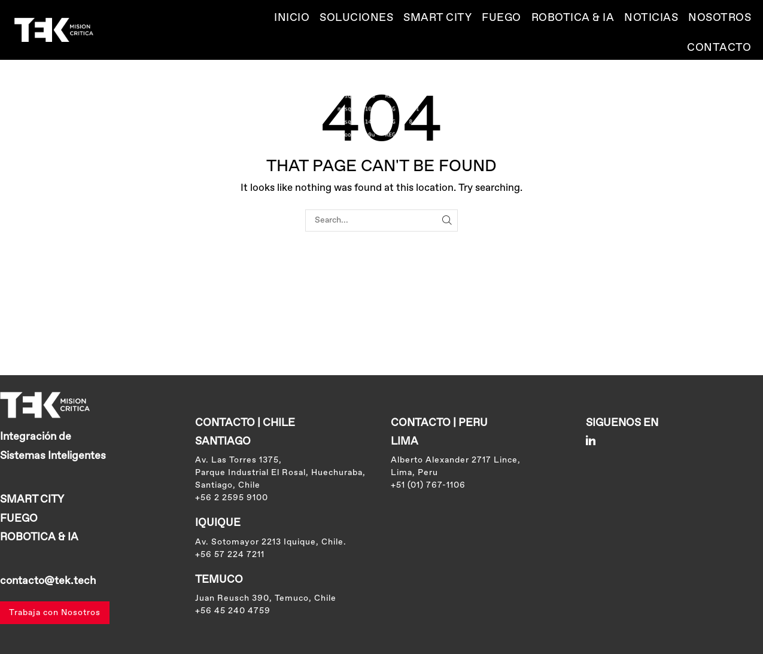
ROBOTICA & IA (573, 18)
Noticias (651, 18)
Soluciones (356, 18)
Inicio (291, 18)
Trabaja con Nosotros (55, 612)
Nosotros (719, 18)
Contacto (719, 48)
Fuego (501, 18)
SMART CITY (437, 18)
